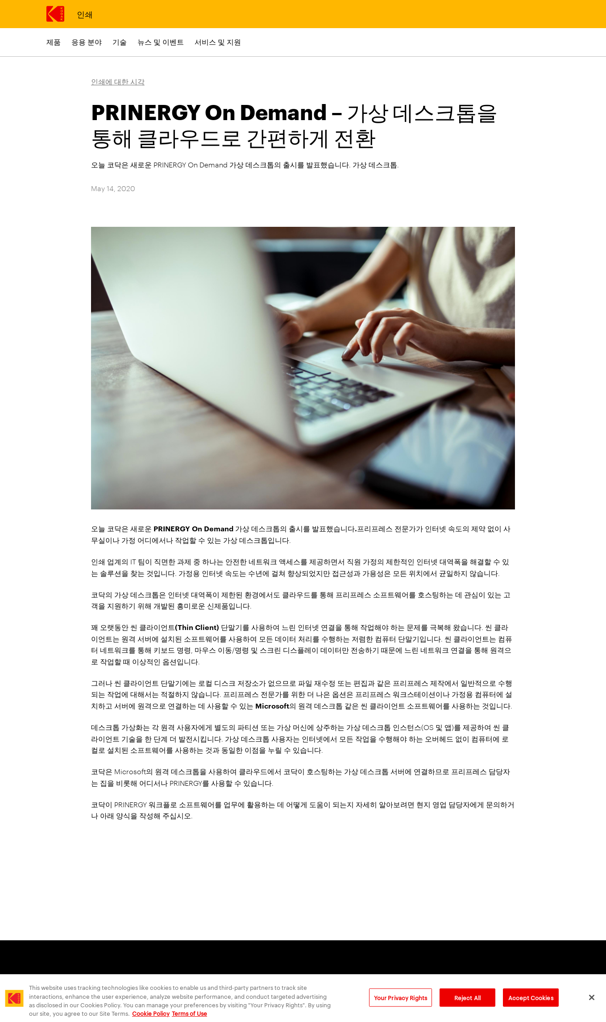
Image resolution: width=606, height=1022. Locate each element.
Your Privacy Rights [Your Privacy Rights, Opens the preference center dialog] (400, 1003)
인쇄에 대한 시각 (118, 81)
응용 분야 (86, 41)
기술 (119, 41)
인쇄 (84, 13)
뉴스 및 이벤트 (160, 41)
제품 (53, 41)
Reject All (467, 1003)
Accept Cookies (530, 1003)
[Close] (592, 1004)
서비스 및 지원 (218, 41)
